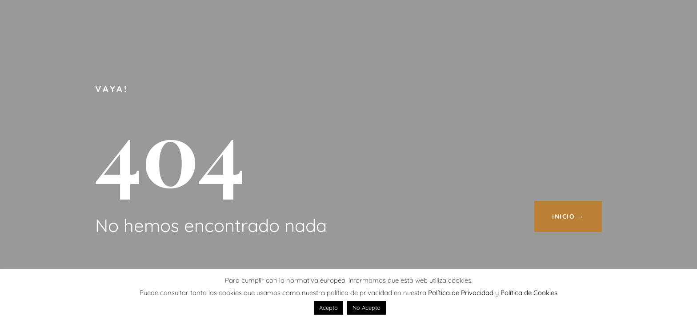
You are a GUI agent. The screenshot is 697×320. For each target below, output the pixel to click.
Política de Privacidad (460, 292)
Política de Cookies (529, 292)
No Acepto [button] (367, 307)
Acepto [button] (328, 307)
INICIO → (568, 216)
